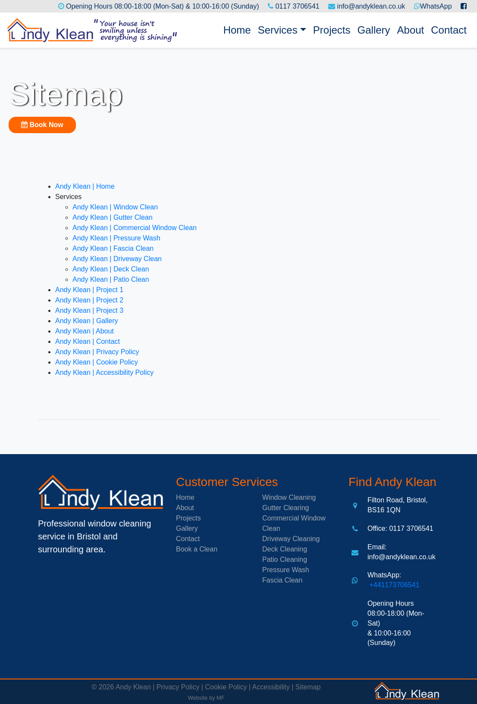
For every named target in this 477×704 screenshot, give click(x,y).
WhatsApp (436, 6)
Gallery (374, 30)
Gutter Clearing (285, 507)
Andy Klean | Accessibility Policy (104, 372)
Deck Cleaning (284, 549)
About (410, 30)
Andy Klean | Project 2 (89, 300)
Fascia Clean (282, 580)
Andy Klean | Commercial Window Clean (134, 227)
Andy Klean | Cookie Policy (96, 362)
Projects (332, 30)
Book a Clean (196, 549)
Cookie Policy (226, 687)
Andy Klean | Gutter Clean (112, 217)
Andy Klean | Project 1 (89, 289)
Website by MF (206, 698)
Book (42, 124)
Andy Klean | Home (85, 186)
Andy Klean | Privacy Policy (97, 351)
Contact (449, 30)
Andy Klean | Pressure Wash (116, 238)
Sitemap (308, 687)
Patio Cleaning (284, 559)
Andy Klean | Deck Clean (110, 269)
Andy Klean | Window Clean (115, 207)
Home (238, 29)
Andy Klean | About (84, 331)
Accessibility (271, 687)
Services (278, 30)
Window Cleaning (289, 497)
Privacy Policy (178, 687)
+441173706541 (393, 585)
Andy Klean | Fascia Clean (113, 248)
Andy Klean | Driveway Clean (117, 258)
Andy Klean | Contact (87, 341)
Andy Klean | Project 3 (89, 310)
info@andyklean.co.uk (371, 6)
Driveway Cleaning (291, 538)
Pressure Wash (285, 569)
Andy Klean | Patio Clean (110, 279)
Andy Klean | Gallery (86, 320)
